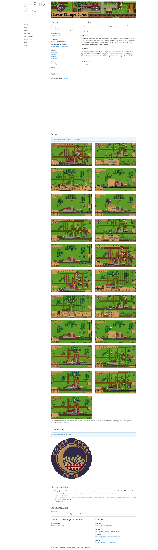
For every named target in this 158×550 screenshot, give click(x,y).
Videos (25, 27)
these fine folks (85, 547)
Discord (53, 54)
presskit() (54, 547)
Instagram (54, 52)
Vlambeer (69, 547)
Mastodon (54, 58)
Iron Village (54, 64)
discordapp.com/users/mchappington (105, 542)
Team (25, 42)
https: (85, 514)
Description (27, 18)
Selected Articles (28, 36)
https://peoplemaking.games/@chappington (107, 537)
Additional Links (28, 39)
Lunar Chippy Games (57, 28)
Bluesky (53, 56)
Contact (26, 45)
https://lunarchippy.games (31, 11)
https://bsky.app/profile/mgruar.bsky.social (107, 531)
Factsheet (26, 15)
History (26, 21)
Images (26, 30)
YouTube (65, 78)
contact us (66, 423)
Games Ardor (59, 501)
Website (66, 495)
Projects (26, 24)
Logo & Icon (27, 33)
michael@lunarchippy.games (59, 46)
